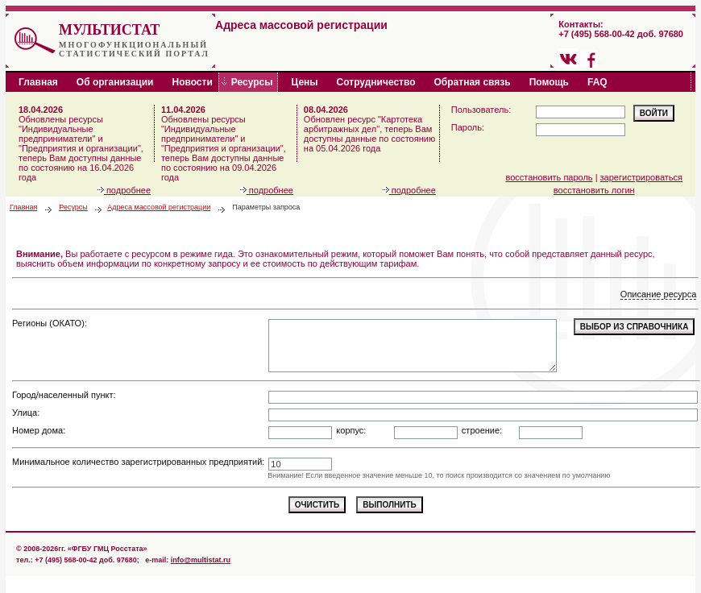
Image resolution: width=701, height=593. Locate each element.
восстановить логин (594, 190)
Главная (23, 207)
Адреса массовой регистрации (158, 207)
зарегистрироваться (641, 177)
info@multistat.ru (200, 560)
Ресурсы (73, 207)
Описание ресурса (658, 294)
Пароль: (467, 127)
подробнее (124, 190)
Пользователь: (481, 109)
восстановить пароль (549, 177)
